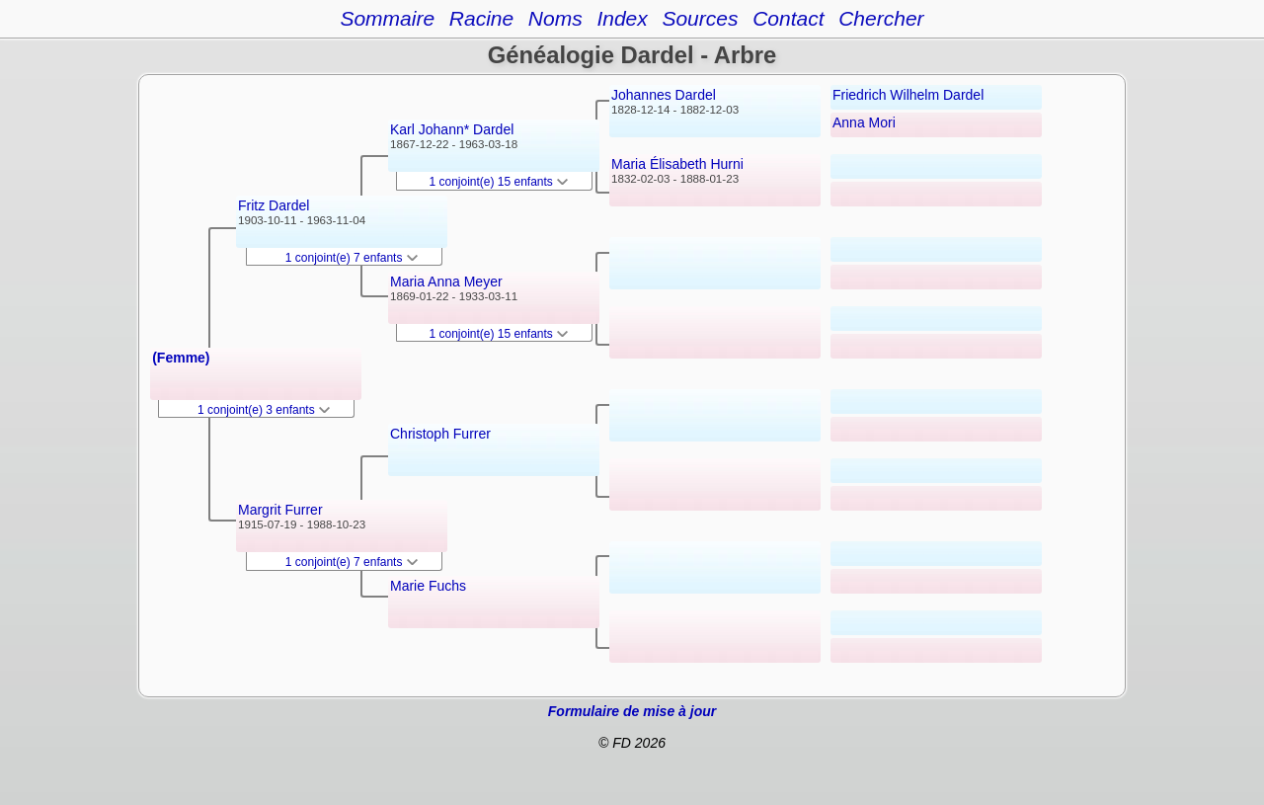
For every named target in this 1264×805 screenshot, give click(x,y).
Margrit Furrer (280, 510)
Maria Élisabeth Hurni (677, 164)
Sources (700, 18)
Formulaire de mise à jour (632, 711)
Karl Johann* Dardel (452, 129)
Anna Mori (864, 122)
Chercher (880, 18)
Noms (555, 18)
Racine (481, 18)
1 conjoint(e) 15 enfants (499, 182)
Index (621, 18)
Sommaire (387, 18)
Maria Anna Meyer (446, 281)
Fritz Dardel (273, 205)
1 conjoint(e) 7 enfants (351, 258)
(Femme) (180, 357)
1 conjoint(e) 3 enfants (264, 410)
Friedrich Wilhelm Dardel (908, 95)
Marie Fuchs (428, 586)
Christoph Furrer (440, 434)
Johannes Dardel (663, 95)
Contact (788, 18)
